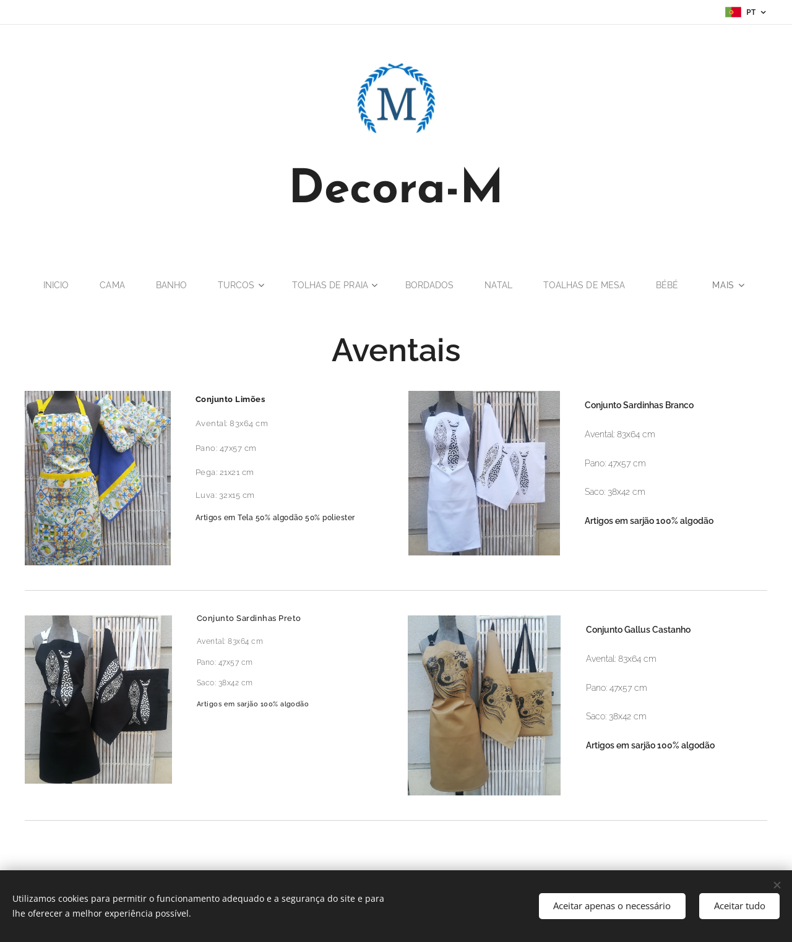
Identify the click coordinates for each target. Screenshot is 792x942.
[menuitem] (52, 285)
